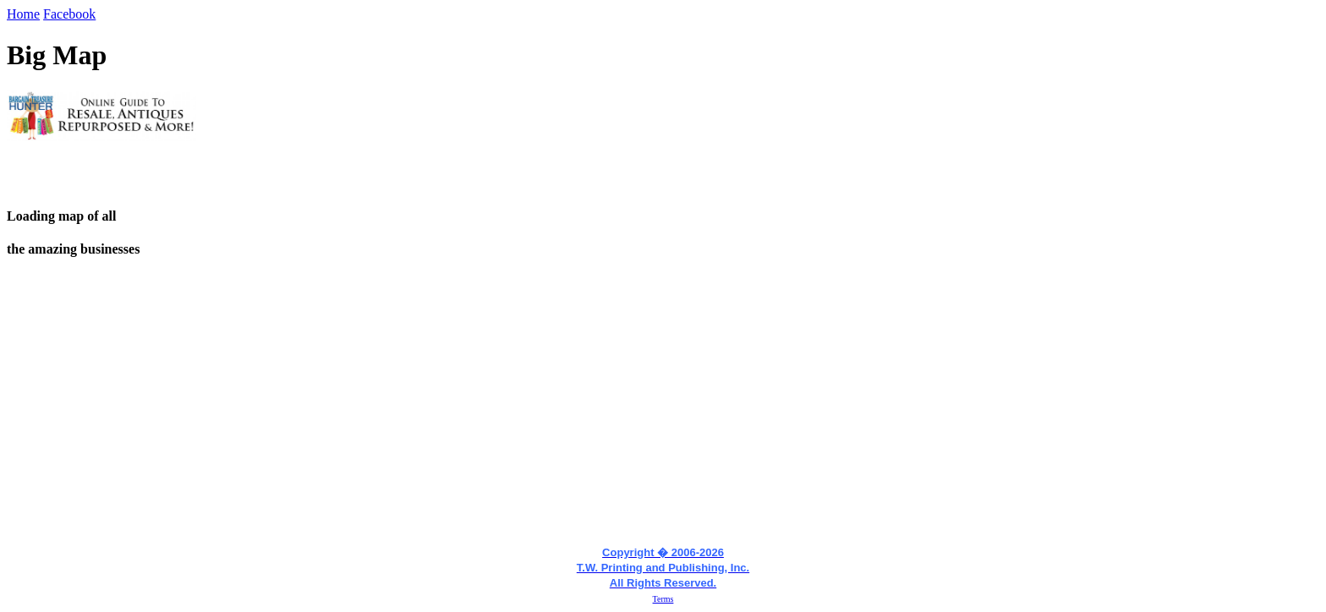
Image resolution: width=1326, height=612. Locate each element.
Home (23, 14)
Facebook (69, 14)
